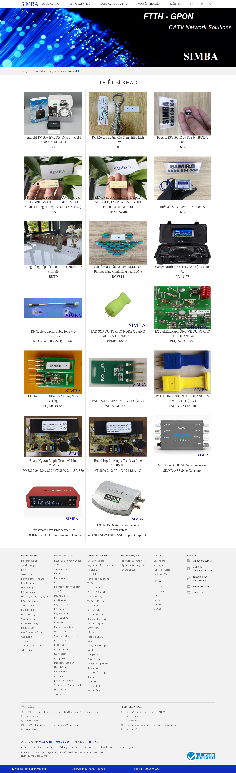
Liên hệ (157, 608)
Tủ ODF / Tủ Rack (29, 605)
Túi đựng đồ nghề (95, 601)
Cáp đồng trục (61, 568)
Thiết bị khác (60, 693)
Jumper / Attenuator (64, 680)
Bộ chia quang (28, 592)
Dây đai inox (93, 632)
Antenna (58, 676)
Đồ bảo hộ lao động (97, 609)
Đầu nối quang (28, 614)
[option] (118, 37)
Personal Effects (162, 574)
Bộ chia (58, 582)
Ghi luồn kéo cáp (95, 560)
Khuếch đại (59, 577)
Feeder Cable (61, 644)
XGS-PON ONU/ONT (31, 645)
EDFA (23, 569)
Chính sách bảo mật (82, 747)
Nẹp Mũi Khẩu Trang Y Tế (133, 560)
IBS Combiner (61, 671)
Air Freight (158, 565)
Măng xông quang (29, 601)
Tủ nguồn (92, 569)
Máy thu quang (28, 583)
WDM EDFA (26, 574)
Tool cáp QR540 (95, 636)
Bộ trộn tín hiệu (61, 609)
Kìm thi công (93, 627)
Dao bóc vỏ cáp (95, 614)
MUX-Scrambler (62, 631)
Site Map (158, 604)
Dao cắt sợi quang (96, 605)
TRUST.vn (94, 742)
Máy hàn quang (94, 596)
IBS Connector (61, 649)
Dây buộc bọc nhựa (97, 618)
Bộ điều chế (60, 600)
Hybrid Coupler (61, 667)
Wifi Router (26, 650)
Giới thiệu (158, 586)
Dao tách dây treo (96, 623)
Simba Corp (199, 592)
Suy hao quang (28, 618)
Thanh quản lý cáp (96, 672)
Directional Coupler (64, 662)
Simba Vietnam (201, 586)
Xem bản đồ (32, 729)
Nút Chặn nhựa (128, 569)
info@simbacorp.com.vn (38, 724)
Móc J (90, 650)
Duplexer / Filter (62, 689)
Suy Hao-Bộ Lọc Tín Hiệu (66, 635)
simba (30, 4)
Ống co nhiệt (93, 685)
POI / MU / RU (60, 640)
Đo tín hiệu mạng (95, 587)
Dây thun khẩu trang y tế (132, 565)
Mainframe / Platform (31, 632)
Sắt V (89, 641)
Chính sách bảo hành (31, 747)
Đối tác (157, 599)
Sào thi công (93, 690)
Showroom (159, 590)
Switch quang (27, 565)
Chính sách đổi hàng (57, 747)
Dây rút (90, 676)
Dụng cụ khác (94, 654)
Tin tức (157, 595)
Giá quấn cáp (94, 659)
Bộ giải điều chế (62, 604)
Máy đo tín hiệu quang (98, 578)
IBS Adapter (60, 653)
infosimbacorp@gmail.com (65, 724)
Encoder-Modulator (64, 626)
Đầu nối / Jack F (61, 595)
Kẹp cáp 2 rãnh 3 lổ (96, 592)
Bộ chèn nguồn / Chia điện (67, 586)
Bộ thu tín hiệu (61, 618)
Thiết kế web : (81, 742)
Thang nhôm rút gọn (97, 645)
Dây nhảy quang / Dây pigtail (34, 596)
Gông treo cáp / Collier (98, 663)
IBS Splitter (59, 658)
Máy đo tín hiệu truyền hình (100, 565)
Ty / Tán (91, 583)
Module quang (28, 627)
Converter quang (29, 623)
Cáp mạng (59, 573)
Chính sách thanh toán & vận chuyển (115, 747)
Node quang (27, 587)
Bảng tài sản (93, 667)
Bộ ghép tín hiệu (62, 613)
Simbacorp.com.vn (202, 560)
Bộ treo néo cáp (95, 681)
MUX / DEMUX (27, 609)
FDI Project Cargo (162, 569)
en (191, 3)
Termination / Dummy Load (67, 685)
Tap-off (57, 591)
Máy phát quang (29, 560)
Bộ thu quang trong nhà (32, 578)
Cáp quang (26, 636)
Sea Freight (159, 560)
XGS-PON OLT (28, 641)
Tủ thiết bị (92, 574)
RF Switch (59, 622)
